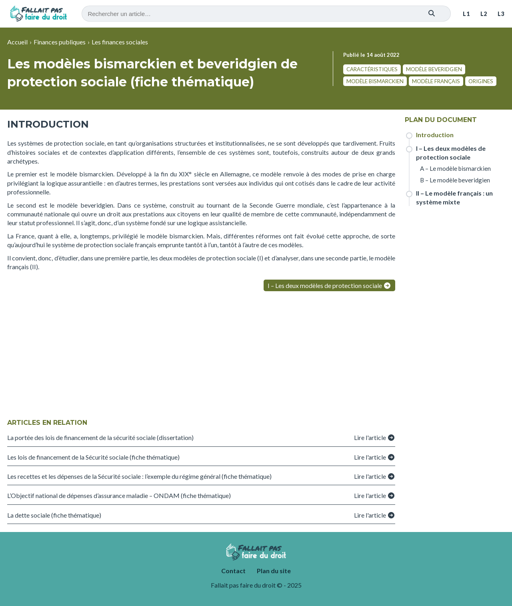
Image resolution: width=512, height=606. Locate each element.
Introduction (435, 134)
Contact (233, 570)
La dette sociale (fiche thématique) (54, 515)
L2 (484, 13)
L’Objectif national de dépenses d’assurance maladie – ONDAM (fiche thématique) (119, 495)
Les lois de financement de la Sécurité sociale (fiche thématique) (93, 457)
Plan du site (274, 570)
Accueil (17, 42)
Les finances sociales (120, 42)
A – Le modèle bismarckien (455, 168)
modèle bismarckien (375, 81)
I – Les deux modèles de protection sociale (329, 285)
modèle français (436, 81)
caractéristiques (372, 69)
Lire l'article (374, 437)
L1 (466, 13)
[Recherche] (266, 14)
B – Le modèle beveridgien (455, 180)
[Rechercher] (431, 14)
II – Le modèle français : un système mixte (454, 197)
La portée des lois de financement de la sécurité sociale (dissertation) (100, 437)
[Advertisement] (201, 356)
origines (480, 81)
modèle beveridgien (434, 69)
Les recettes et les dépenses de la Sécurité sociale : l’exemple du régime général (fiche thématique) (139, 476)
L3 (501, 13)
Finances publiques (60, 42)
